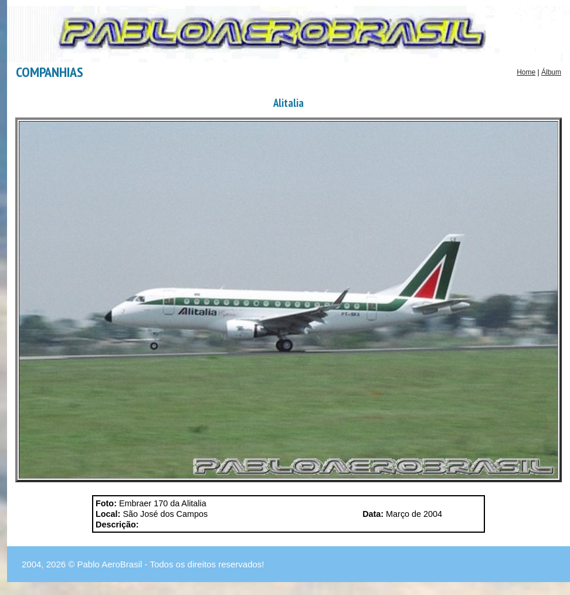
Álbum (551, 72)
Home (526, 72)
